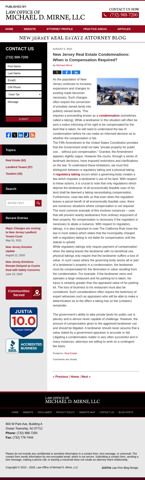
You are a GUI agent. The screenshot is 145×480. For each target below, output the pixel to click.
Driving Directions (40, 36)
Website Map (87, 414)
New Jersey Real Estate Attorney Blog (45, 13)
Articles (124, 29)
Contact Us (73, 36)
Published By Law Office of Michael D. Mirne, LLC (120, 13)
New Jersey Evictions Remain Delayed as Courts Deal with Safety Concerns (22, 263)
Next (86, 379)
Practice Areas (95, 29)
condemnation (109, 118)
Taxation (14, 176)
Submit (24, 121)
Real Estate (70, 356)
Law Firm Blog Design (121, 470)
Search (38, 205)
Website (30, 29)
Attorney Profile (59, 29)
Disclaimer (46, 414)
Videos (10, 36)
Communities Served (19, 290)
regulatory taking (68, 177)
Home (9, 29)
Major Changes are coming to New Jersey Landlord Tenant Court (22, 234)
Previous (60, 379)
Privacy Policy (66, 414)
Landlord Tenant (19, 169)
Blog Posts (125, 414)
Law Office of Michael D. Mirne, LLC (58, 470)
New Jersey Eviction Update (23, 248)
